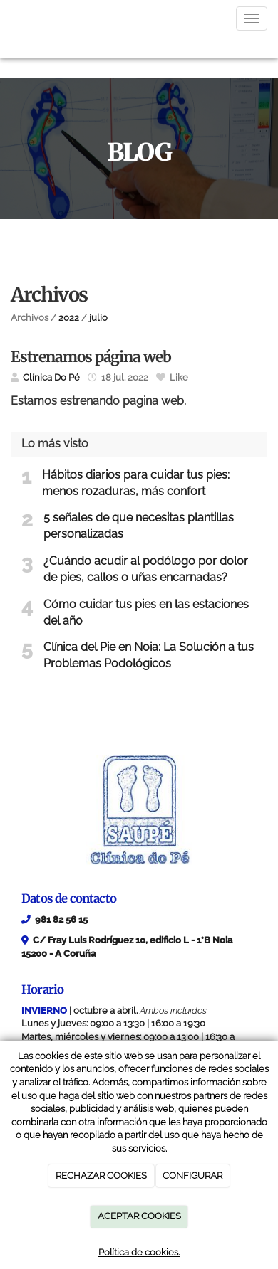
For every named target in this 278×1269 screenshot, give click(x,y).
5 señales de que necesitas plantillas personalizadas (138, 526)
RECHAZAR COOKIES (101, 1175)
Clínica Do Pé (51, 377)
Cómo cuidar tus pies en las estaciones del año (146, 612)
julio (98, 317)
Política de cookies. (139, 1252)
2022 (68, 317)
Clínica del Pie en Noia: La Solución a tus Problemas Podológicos (148, 655)
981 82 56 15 (61, 919)
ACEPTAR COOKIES (139, 1216)
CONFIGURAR (192, 1175)
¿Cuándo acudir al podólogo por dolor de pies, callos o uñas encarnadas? (145, 569)
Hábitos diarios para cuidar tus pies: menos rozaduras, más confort (136, 483)
